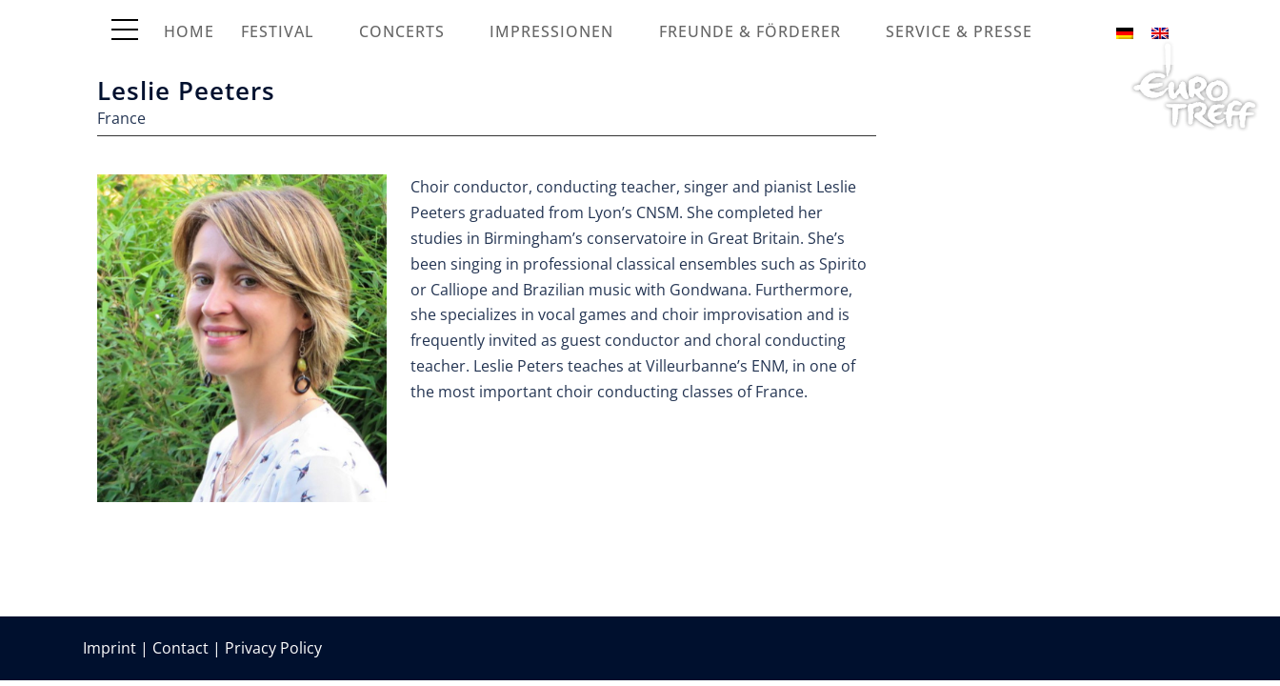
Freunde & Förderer (750, 31)
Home (189, 31)
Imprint (109, 647)
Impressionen (551, 31)
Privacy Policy (273, 647)
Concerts (402, 31)
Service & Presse (959, 31)
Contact (180, 647)
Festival (277, 31)
